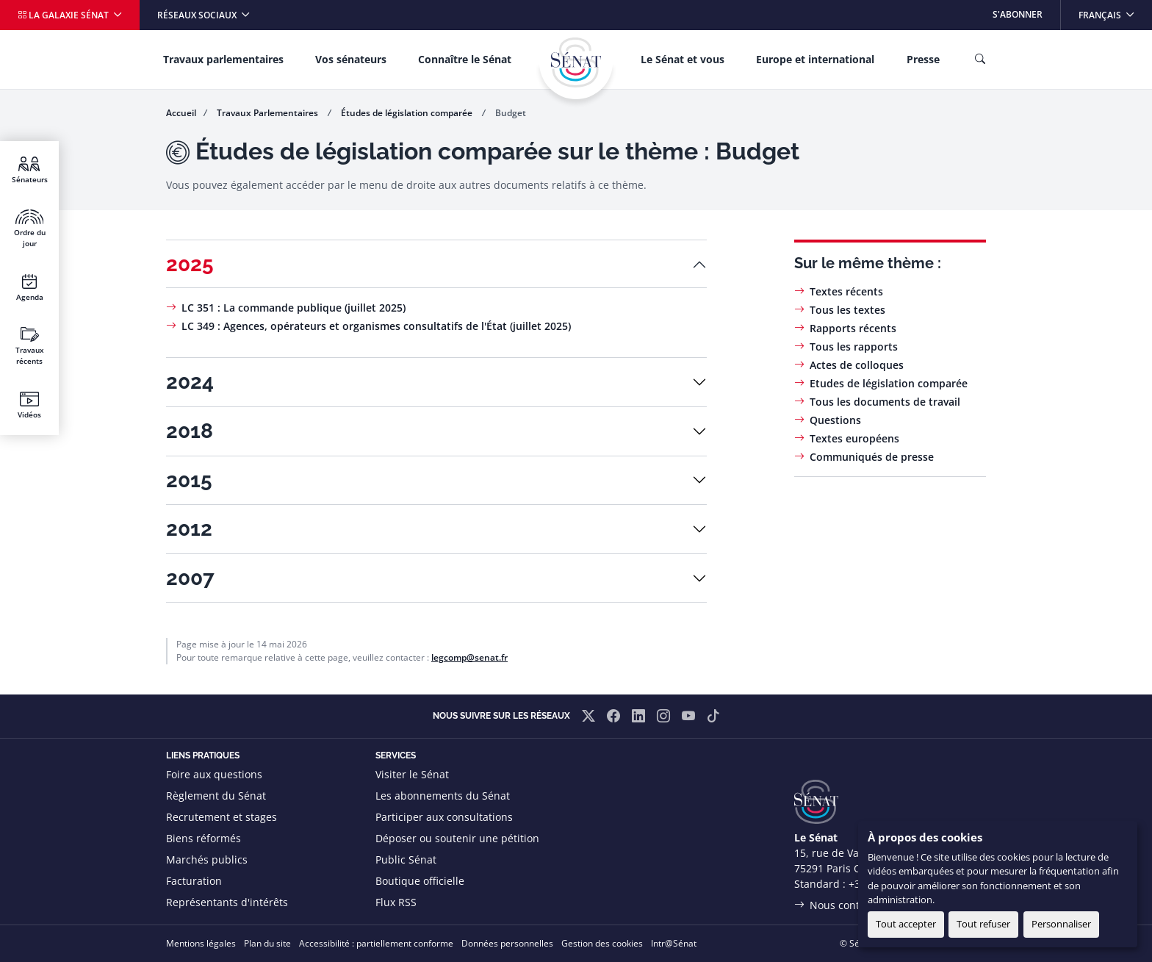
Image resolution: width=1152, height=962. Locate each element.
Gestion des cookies (602, 943)
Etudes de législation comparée (889, 383)
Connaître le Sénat (464, 59)
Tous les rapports (854, 346)
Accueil (181, 113)
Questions (835, 420)
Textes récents (846, 291)
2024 (190, 382)
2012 (189, 529)
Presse (923, 59)
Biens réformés (203, 838)
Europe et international (815, 59)
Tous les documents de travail (885, 402)
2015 (189, 480)
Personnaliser (1061, 923)
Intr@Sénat (673, 943)
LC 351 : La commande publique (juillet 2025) (293, 308)
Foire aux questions (214, 774)
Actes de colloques (857, 365)
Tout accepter (906, 923)
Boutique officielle (419, 881)
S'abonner (1018, 14)
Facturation (194, 881)
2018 (189, 431)
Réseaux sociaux (198, 15)
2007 (190, 578)
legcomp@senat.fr (469, 657)
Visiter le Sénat (412, 774)
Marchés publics (207, 859)
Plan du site (267, 943)
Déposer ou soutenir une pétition (457, 838)
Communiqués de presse (872, 457)
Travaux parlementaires (223, 59)
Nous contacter (847, 905)
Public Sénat (405, 859)
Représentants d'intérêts (227, 902)
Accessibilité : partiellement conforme (376, 943)
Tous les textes (847, 310)
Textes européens (854, 438)
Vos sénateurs (350, 59)
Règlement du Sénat (216, 796)
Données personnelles (507, 943)
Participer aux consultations (444, 817)
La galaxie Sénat (64, 15)
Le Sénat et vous (682, 59)
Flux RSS (396, 902)
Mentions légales (201, 943)
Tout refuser (983, 923)
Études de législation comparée (408, 113)
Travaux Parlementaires (268, 113)
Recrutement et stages (221, 817)
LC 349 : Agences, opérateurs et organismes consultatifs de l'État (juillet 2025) (376, 326)
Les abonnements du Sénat (442, 796)
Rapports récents (853, 328)
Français (1115, 10)
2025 (190, 264)
